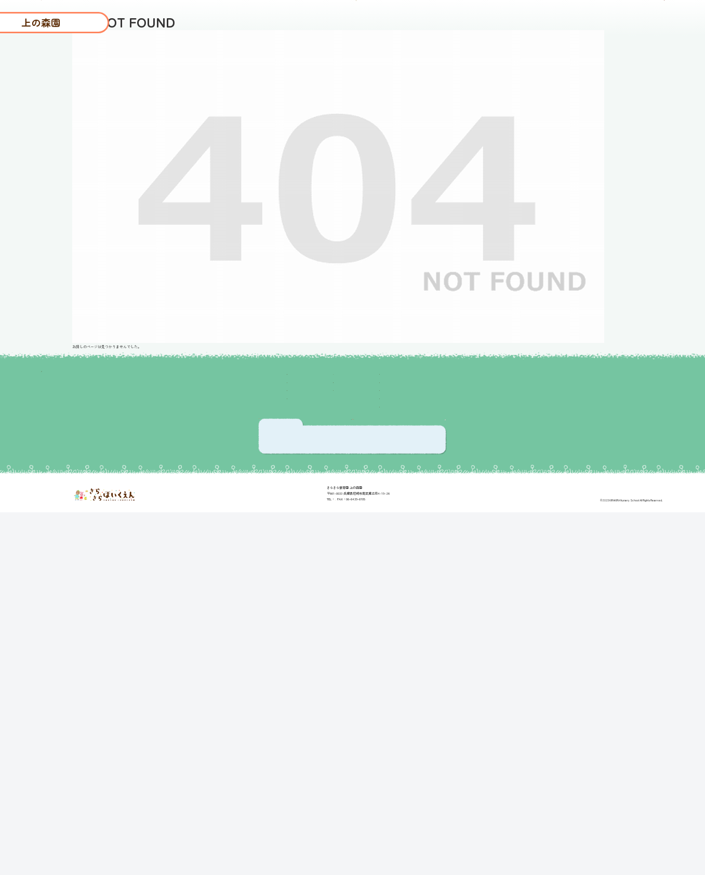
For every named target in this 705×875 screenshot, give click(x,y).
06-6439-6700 (335, 842)
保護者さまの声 (407, 54)
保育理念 (211, 562)
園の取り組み (220, 545)
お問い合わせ (452, 612)
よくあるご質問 (531, 54)
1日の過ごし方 (221, 595)
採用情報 (643, 54)
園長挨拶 (211, 579)
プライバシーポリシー (469, 595)
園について (469, 54)
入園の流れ (594, 54)
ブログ (352, 54)
